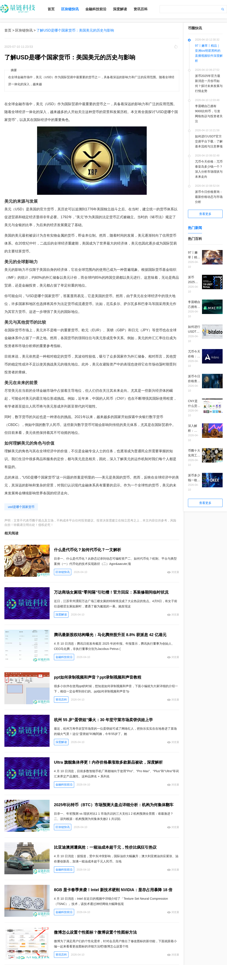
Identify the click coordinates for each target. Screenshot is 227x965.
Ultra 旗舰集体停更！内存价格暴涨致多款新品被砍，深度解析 (108, 762)
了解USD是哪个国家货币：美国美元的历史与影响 (75, 30)
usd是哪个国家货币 (21, 507)
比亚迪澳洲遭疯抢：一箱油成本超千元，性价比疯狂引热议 (105, 847)
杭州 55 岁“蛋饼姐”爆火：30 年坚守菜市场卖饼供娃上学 (103, 720)
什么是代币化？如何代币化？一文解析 (87, 550)
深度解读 (120, 9)
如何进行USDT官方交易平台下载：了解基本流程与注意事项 (209, 141)
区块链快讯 (70, 9)
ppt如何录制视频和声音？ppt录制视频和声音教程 (97, 677)
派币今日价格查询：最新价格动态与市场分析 (209, 197)
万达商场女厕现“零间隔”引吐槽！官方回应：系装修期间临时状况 (111, 592)
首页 (51, 9)
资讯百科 (141, 9)
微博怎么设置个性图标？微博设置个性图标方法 (95, 932)
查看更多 (205, 214)
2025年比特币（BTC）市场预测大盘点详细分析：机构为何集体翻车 (113, 805)
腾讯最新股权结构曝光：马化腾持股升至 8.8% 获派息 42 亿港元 (110, 635)
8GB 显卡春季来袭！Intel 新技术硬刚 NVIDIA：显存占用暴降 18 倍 (113, 890)
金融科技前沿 (95, 9)
